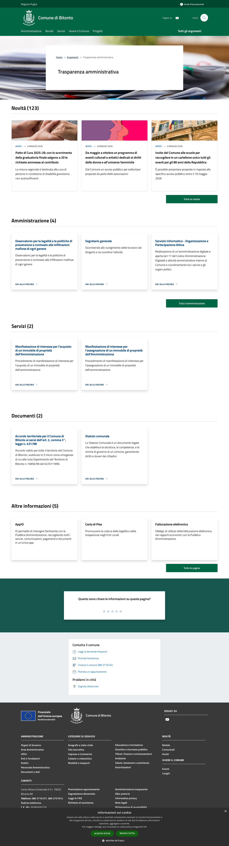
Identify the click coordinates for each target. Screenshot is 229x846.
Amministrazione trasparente (131, 789)
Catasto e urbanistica (80, 758)
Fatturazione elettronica (171, 524)
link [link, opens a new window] (145, 826)
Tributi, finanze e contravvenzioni (133, 754)
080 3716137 (39, 798)
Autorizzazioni (123, 767)
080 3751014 (55, 798)
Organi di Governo (31, 745)
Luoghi (166, 773)
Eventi (165, 769)
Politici (24, 763)
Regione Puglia (29, 4)
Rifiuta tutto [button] (127, 833)
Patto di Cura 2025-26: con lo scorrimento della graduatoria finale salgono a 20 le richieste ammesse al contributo (43, 157)
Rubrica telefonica (31, 803)
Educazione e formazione (129, 745)
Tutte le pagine (192, 568)
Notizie (166, 745)
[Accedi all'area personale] (192, 4)
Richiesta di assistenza (80, 803)
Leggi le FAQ (75, 798)
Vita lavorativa (76, 749)
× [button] (225, 811)
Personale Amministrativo (35, 767)
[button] (114, 840)
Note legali (121, 803)
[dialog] (114, 827)
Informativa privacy (126, 798)
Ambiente (120, 758)
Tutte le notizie (192, 199)
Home (59, 57)
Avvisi (18, 146)
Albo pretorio (122, 794)
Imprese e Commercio (80, 754)
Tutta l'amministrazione (192, 303)
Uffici (24, 754)
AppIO (19, 524)
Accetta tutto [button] (102, 833)
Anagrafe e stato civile (80, 745)
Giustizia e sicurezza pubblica (131, 749)
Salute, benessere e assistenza (132, 763)
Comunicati (168, 749)
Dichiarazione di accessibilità (131, 807)
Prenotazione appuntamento (84, 789)
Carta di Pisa (93, 524)
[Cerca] (204, 18)
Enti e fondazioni (30, 758)
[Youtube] (176, 17)
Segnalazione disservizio (81, 794)
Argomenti (72, 57)
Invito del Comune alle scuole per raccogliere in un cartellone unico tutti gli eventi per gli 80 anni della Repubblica (182, 157)
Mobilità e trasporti (79, 763)
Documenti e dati (30, 772)
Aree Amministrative (32, 749)
